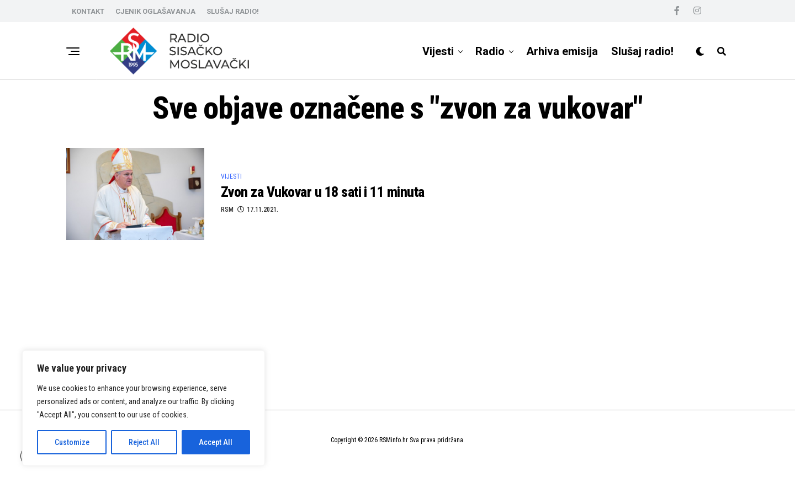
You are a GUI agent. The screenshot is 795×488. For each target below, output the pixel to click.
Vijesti (438, 51)
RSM (227, 209)
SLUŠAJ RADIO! (232, 11)
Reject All (144, 442)
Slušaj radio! (642, 51)
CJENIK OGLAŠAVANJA (155, 11)
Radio (490, 51)
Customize (72, 442)
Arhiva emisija (562, 51)
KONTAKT (88, 11)
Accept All (215, 442)
